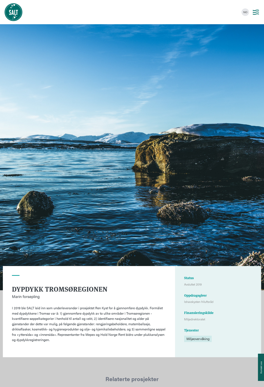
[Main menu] (256, 12)
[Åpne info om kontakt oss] (261, 367)
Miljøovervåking (198, 338)
